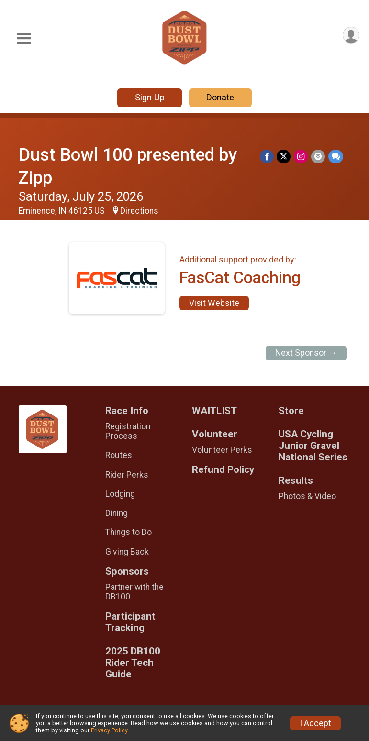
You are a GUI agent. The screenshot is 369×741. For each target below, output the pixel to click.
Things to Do (128, 532)
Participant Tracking (130, 622)
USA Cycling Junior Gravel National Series (313, 446)
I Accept (315, 723)
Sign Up (150, 97)
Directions (139, 211)
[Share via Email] (318, 156)
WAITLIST (214, 410)
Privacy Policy (109, 730)
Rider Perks (126, 474)
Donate (220, 97)
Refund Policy (223, 469)
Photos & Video (307, 496)
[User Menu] (350, 35)
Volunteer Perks (222, 450)
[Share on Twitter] (285, 156)
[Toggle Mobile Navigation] (24, 38)
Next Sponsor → (306, 353)
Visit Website (214, 303)
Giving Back (127, 551)
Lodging (120, 494)
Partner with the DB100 (134, 591)
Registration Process (127, 431)
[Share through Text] (335, 156)
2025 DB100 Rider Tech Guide (132, 663)
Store (291, 410)
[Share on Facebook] (268, 156)
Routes (118, 455)
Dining (116, 513)
